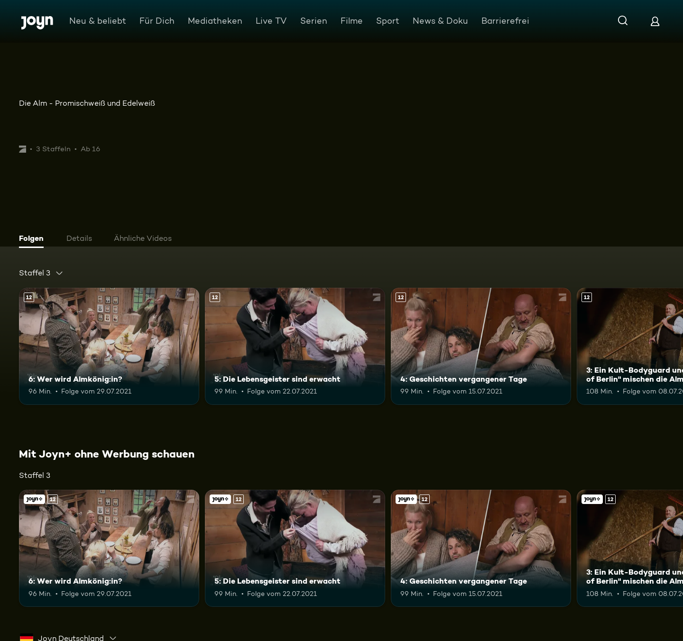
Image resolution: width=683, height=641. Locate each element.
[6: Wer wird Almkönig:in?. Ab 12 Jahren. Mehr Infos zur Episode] (109, 346)
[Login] (655, 21)
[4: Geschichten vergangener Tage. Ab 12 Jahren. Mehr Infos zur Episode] (481, 346)
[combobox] (41, 273)
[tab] (33, 239)
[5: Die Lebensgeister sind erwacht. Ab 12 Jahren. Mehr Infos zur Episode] (295, 346)
